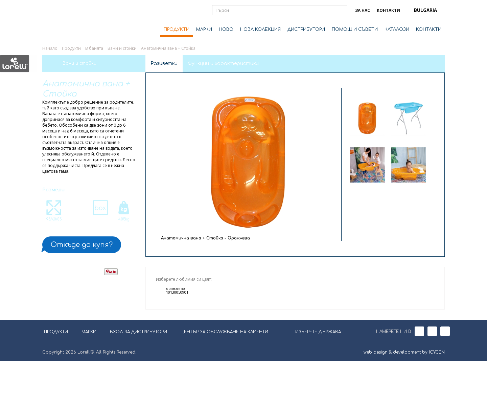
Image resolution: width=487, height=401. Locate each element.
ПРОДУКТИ (176, 29)
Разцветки (164, 63)
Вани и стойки (122, 48)
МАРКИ (204, 29)
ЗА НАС (362, 10)
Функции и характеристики (223, 63)
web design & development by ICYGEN (404, 392)
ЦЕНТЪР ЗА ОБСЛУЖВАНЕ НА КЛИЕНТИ (224, 372)
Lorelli (69, 21)
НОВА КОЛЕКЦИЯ (260, 29)
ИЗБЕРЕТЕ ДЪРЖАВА (314, 371)
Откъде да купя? (82, 245)
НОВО (226, 29)
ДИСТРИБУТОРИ (306, 29)
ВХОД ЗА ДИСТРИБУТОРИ (138, 372)
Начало (49, 48)
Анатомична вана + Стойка (168, 48)
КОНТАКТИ (388, 10)
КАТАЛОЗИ (397, 29)
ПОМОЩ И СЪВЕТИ (355, 29)
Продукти (71, 48)
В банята (94, 48)
